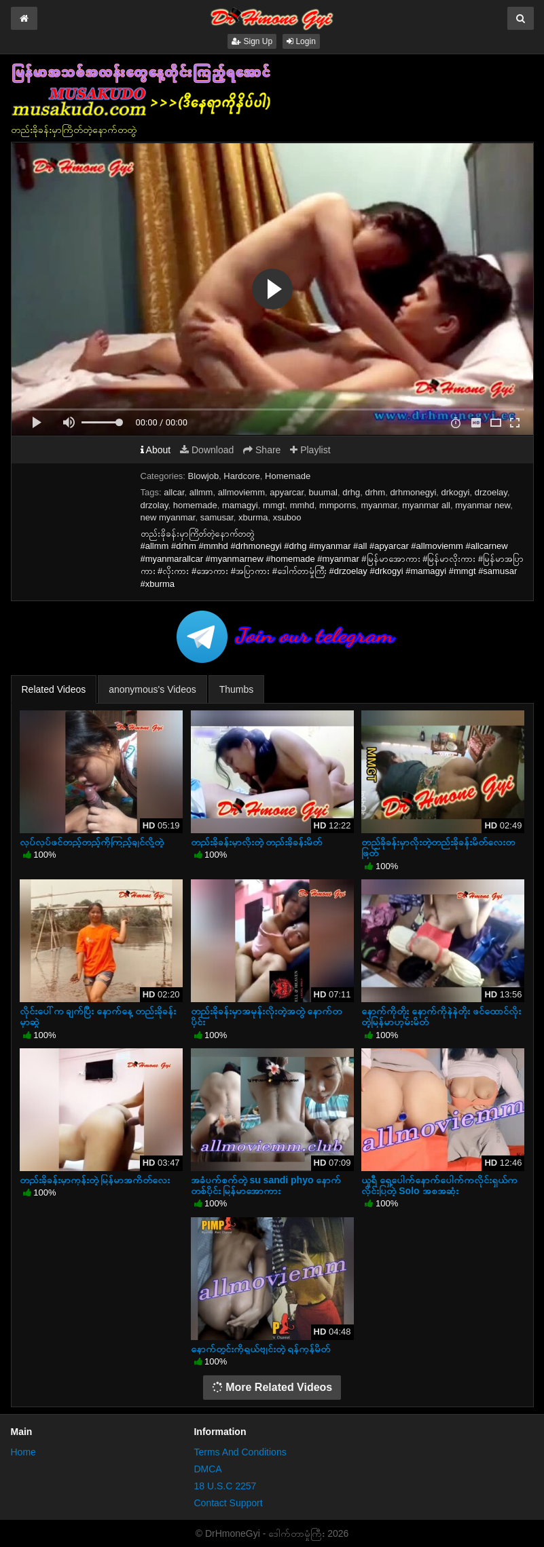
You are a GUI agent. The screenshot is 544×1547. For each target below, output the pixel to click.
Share (261, 449)
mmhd (302, 505)
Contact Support (228, 1502)
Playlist (310, 449)
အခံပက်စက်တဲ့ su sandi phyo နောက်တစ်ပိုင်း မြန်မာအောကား (266, 1185)
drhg (351, 492)
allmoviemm (241, 492)
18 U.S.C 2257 (225, 1486)
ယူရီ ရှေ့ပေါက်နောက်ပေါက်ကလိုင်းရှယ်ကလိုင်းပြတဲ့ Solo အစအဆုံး (439, 1185)
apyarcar (287, 492)
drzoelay (491, 492)
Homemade (287, 476)
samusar (217, 517)
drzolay (154, 505)
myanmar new (482, 505)
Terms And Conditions (240, 1452)
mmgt (274, 505)
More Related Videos (272, 1387)
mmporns (337, 505)
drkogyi (455, 492)
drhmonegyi (413, 492)
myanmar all (426, 505)
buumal (323, 492)
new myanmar (168, 517)
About (156, 449)
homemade (195, 505)
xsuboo (287, 517)
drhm (375, 492)
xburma (253, 517)
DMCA (207, 1469)
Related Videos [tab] (54, 689)
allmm (201, 492)
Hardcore (241, 476)
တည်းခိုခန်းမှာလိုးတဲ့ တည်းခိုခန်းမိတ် (257, 842)
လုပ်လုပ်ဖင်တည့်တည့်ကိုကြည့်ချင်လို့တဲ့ (92, 842)
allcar (174, 492)
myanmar (379, 505)
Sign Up (252, 41)
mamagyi (240, 505)
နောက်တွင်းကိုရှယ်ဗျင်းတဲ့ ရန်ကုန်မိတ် (261, 1348)
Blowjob (203, 476)
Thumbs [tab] (236, 689)
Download (207, 449)
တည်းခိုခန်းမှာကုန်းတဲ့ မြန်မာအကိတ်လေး (95, 1179)
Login (301, 41)
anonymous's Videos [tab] (152, 689)
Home (23, 1452)
